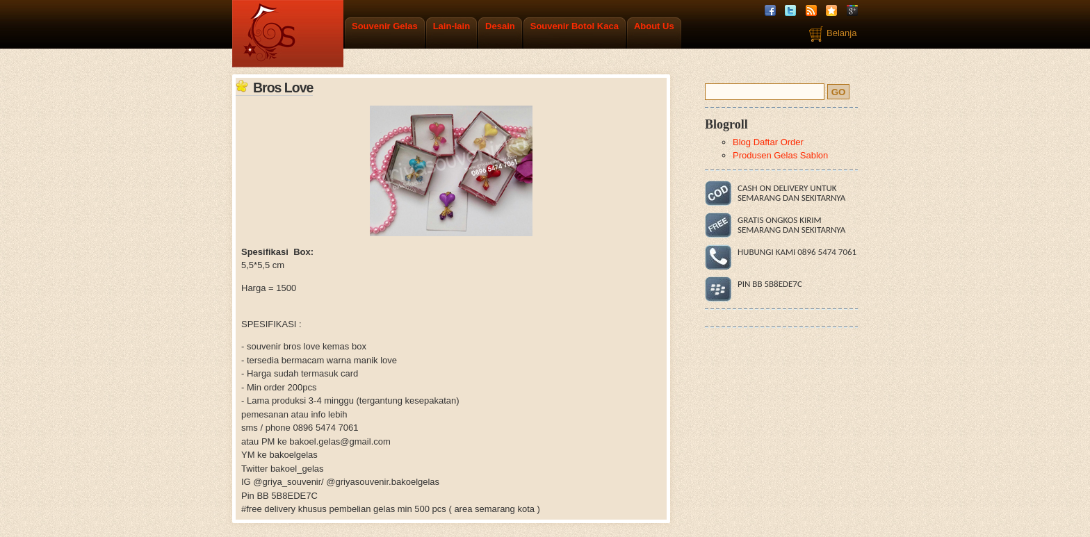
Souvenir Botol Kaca (574, 26)
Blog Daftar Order (768, 142)
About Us (654, 26)
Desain (500, 26)
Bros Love (283, 87)
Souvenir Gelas (385, 26)
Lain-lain (451, 26)
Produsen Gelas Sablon (780, 155)
